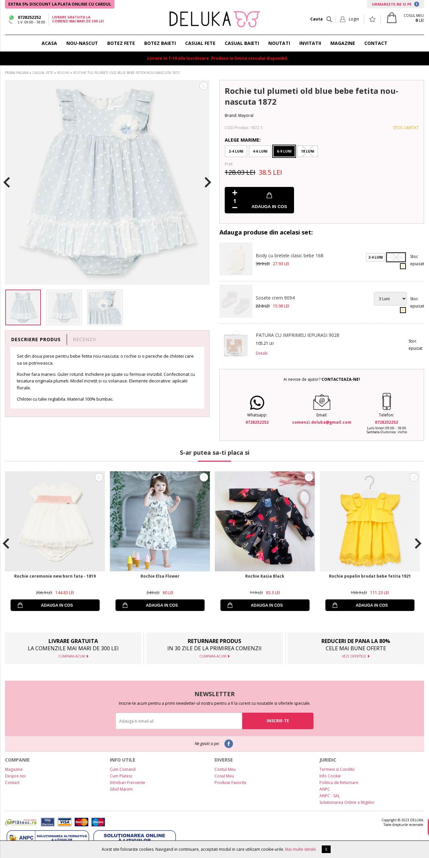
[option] (107, 182)
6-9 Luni (284, 151)
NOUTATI (279, 43)
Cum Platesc (121, 776)
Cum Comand (123, 769)
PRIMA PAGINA (16, 72)
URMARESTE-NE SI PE (395, 4)
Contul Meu (225, 769)
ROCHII (63, 72)
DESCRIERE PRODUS (36, 339)
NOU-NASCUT (82, 43)
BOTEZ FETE (121, 43)
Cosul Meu (224, 776)
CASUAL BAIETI (242, 43)
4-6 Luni (260, 151)
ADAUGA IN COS (269, 206)
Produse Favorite (230, 782)
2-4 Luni (236, 151)
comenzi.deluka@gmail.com (321, 422)
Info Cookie (330, 776)
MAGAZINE (342, 43)
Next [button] (207, 182)
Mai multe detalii (300, 849)
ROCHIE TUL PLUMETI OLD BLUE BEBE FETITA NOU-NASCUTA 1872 (126, 72)
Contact (12, 782)
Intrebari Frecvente (127, 782)
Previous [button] (6, 182)
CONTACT (375, 43)
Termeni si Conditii (336, 769)
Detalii (262, 353)
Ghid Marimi (121, 789)
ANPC (324, 789)
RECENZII (84, 339)
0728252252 (29, 17)
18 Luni (307, 151)
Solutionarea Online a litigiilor (347, 802)
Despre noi (15, 776)
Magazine (14, 769)
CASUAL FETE (200, 43)
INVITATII (310, 43)
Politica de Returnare (338, 782)
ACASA (49, 43)
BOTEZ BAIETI (160, 43)
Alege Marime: (243, 140)
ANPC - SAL (329, 796)
